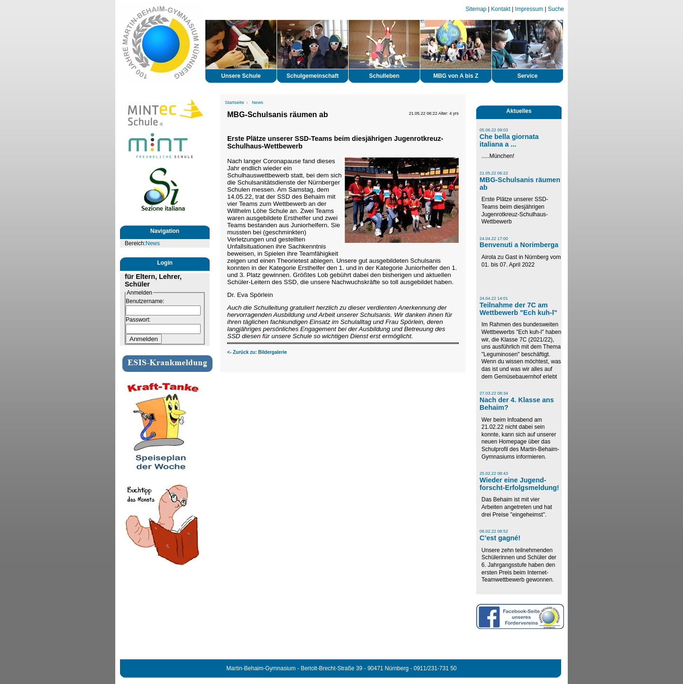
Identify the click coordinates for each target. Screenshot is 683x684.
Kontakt (500, 9)
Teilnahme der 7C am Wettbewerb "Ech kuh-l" (518, 308)
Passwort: (138, 319)
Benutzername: (145, 301)
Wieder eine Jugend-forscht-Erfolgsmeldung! (519, 483)
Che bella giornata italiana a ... (509, 140)
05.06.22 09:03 (494, 130)
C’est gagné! (500, 538)
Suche (556, 9)
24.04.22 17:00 (494, 238)
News (153, 243)
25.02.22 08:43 (494, 473)
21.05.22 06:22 (494, 173)
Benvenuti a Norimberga (519, 245)
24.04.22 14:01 (494, 298)
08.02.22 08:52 (494, 531)
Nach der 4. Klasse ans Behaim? (517, 403)
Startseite (234, 102)
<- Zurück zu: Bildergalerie (257, 352)
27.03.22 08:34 (494, 393)
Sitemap (476, 9)
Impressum (529, 9)
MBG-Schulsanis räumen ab (520, 183)
